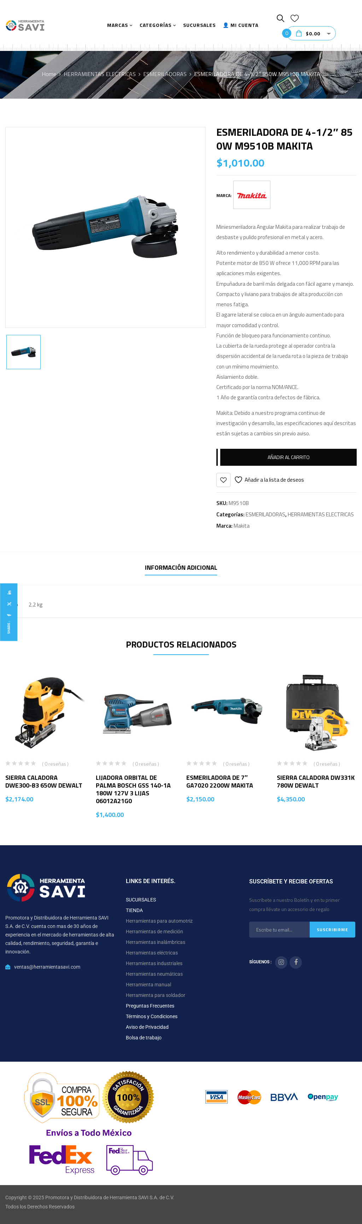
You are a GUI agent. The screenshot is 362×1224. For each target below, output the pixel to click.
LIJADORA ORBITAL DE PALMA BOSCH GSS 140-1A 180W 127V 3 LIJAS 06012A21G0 (133, 789)
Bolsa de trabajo (144, 1037)
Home (49, 74)
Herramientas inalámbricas (155, 942)
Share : (8, 627)
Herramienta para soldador (155, 995)
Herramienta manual (148, 984)
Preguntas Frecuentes (150, 1006)
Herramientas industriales (154, 963)
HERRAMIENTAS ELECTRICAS (100, 74)
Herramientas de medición (154, 931)
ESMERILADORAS (165, 74)
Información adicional (181, 567)
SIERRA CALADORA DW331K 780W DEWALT (316, 781)
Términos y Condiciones (151, 1016)
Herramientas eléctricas (152, 953)
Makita (242, 526)
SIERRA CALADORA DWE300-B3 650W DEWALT (43, 781)
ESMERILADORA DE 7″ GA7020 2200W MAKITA (219, 781)
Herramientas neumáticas (154, 974)
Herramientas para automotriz (159, 921)
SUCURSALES (141, 900)
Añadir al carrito (289, 457)
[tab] (181, 568)
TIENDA (134, 910)
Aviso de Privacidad (147, 1027)
